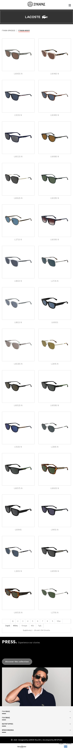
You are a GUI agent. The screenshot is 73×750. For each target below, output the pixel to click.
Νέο (33, 626)
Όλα (60, 621)
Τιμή (40, 626)
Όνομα (25, 626)
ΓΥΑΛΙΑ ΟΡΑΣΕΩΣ (8, 30)
